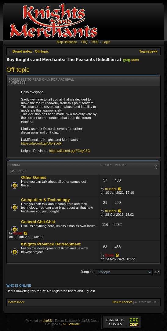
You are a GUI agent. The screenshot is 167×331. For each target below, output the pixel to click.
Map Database (67, 42)
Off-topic (42, 51)
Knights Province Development (51, 244)
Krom (18, 233)
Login (106, 42)
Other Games (33, 177)
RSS (95, 42)
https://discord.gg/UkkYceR (41, 143)
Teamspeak (148, 51)
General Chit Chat (38, 221)
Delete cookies (122, 302)
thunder (110, 189)
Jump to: (87, 272)
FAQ (84, 42)
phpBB (47, 320)
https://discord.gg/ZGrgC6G (69, 151)
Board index (22, 51)
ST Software (71, 324)
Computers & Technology (45, 199)
